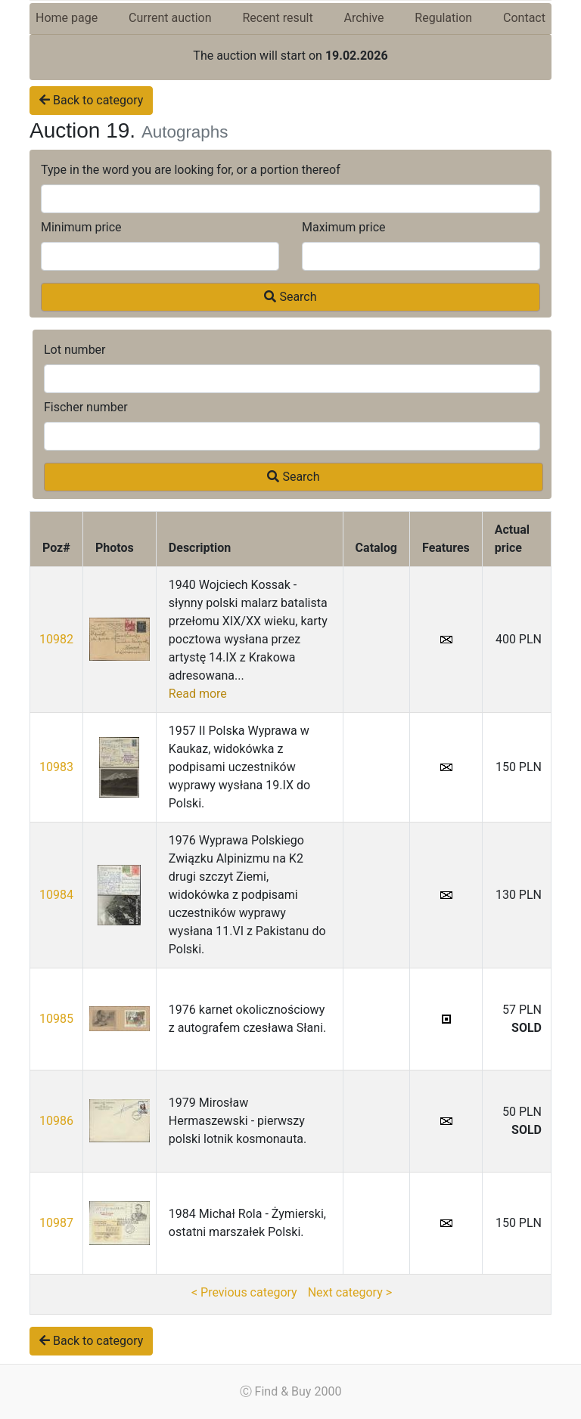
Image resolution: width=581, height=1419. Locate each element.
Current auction (170, 18)
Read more (198, 693)
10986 (56, 1121)
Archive (364, 18)
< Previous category (244, 1292)
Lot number (75, 349)
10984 (56, 895)
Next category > (350, 1292)
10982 (56, 639)
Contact (524, 18)
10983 (56, 767)
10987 (56, 1223)
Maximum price (344, 227)
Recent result (277, 18)
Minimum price (81, 227)
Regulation (443, 18)
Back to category (91, 100)
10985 (56, 1019)
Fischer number (86, 407)
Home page (67, 18)
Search (290, 297)
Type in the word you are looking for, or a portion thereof (190, 170)
